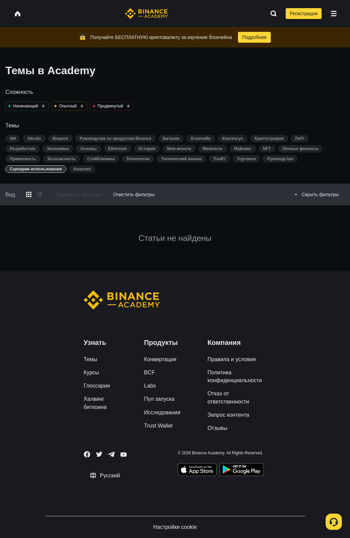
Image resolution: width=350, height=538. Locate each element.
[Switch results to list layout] (39, 194)
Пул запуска (159, 399)
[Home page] (146, 13)
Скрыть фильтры (315, 194)
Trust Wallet (158, 426)
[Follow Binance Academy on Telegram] (111, 454)
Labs (150, 386)
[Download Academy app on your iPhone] (197, 470)
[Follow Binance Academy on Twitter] (99, 454)
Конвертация (160, 359)
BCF (149, 372)
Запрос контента (228, 415)
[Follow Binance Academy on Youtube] (123, 454)
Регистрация (304, 13)
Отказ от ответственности (228, 397)
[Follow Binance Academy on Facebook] (87, 454)
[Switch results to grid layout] (28, 194)
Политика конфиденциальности (234, 376)
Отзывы (217, 428)
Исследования (162, 412)
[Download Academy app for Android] (241, 470)
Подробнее (254, 37)
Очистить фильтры (134, 194)
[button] (334, 13)
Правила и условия (231, 359)
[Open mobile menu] (334, 13)
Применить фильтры (79, 194)
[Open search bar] (271, 13)
